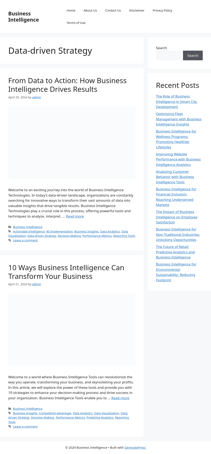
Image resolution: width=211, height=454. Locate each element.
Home (71, 10)
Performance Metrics (97, 236)
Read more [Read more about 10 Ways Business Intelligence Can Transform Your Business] (120, 398)
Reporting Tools (124, 236)
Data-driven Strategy (41, 236)
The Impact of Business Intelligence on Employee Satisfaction (176, 217)
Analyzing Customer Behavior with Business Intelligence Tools (175, 176)
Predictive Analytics (100, 417)
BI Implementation (59, 231)
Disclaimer (136, 10)
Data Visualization (106, 413)
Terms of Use (76, 23)
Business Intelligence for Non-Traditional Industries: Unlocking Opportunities (178, 234)
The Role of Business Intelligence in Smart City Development (176, 101)
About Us (90, 10)
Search (161, 47)
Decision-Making (69, 236)
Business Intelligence (23, 16)
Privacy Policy (162, 10)
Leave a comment (25, 240)
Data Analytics (110, 231)
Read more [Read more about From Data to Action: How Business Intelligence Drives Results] (75, 216)
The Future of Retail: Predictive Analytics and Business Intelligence (175, 252)
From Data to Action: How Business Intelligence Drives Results (67, 85)
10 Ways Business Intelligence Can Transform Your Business (66, 272)
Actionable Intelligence (29, 231)
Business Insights (86, 231)
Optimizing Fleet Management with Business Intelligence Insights (179, 119)
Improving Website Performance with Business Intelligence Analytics (178, 159)
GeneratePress (135, 447)
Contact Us (113, 10)
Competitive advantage (55, 413)
